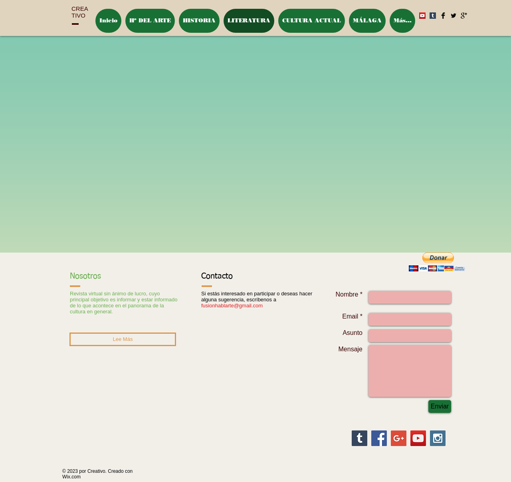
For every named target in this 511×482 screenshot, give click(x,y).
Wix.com (71, 477)
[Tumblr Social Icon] (359, 438)
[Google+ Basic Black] (464, 15)
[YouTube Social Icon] (418, 438)
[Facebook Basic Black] (443, 15)
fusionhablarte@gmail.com (232, 306)
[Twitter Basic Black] (453, 15)
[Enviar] (439, 406)
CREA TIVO (79, 12)
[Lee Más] (122, 339)
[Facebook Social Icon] (379, 438)
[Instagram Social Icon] (438, 438)
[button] (436, 262)
